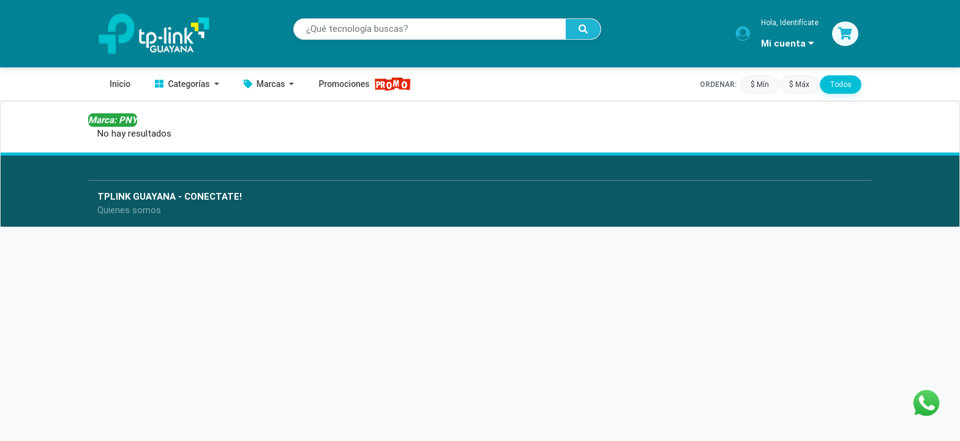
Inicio (120, 84)
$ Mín (760, 84)
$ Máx (799, 84)
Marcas (265, 84)
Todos (841, 84)
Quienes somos (129, 210)
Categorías (183, 84)
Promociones (364, 84)
